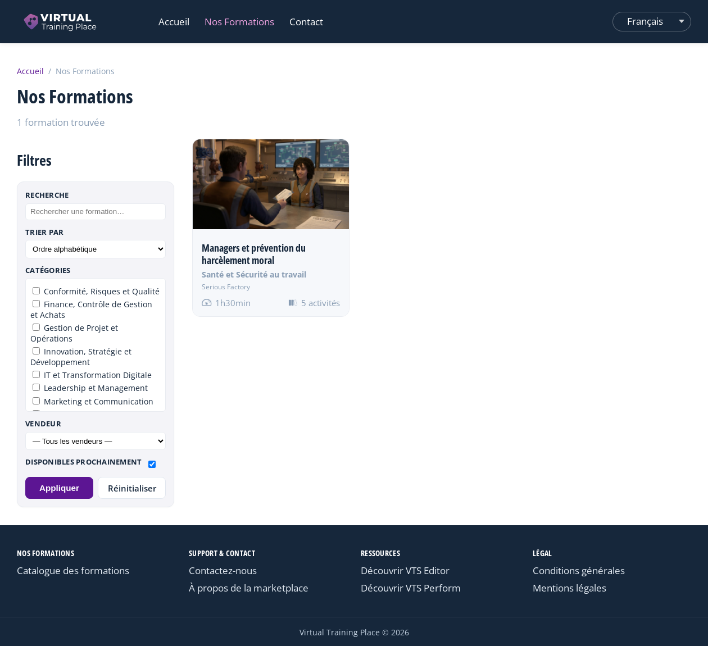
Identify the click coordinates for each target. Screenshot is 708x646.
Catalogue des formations (73, 570)
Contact (306, 21)
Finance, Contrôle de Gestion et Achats (91, 309)
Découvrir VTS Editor (405, 570)
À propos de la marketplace (248, 587)
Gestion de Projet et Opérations (74, 333)
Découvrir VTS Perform (411, 587)
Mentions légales (569, 587)
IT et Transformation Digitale (92, 375)
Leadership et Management (90, 388)
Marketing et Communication (93, 401)
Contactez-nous (223, 570)
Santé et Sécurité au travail (254, 274)
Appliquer (59, 488)
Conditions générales (579, 570)
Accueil (173, 21)
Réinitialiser (132, 488)
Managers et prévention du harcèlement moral (254, 254)
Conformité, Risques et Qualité (96, 291)
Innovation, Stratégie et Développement (80, 356)
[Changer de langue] (651, 21)
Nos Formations (239, 21)
